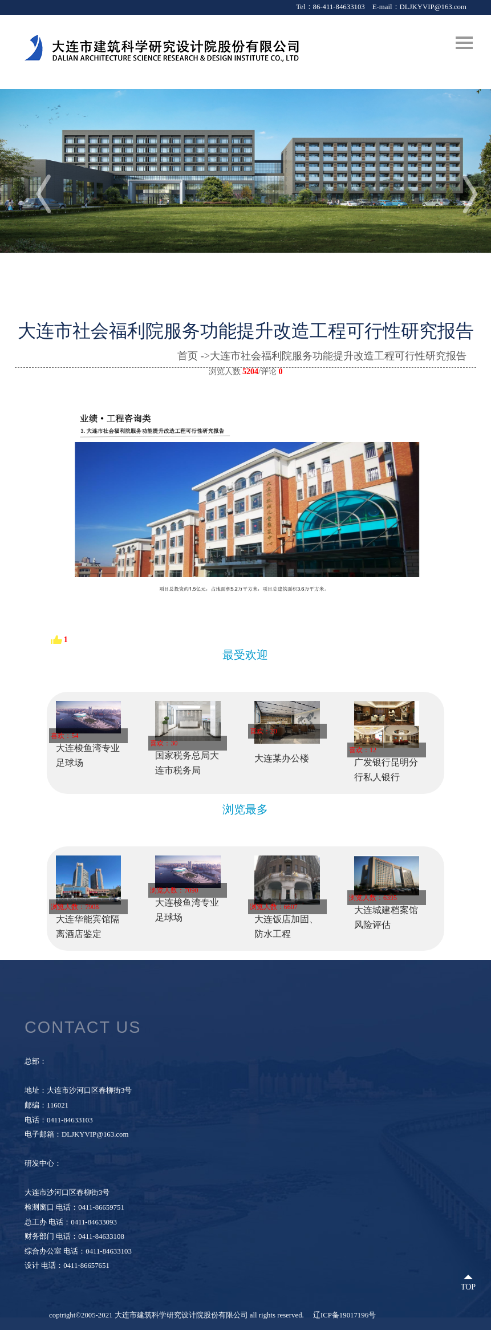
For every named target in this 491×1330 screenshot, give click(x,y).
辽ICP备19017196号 (344, 1315)
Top (468, 1287)
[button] (458, 191)
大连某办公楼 (281, 758)
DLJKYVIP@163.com (433, 7)
